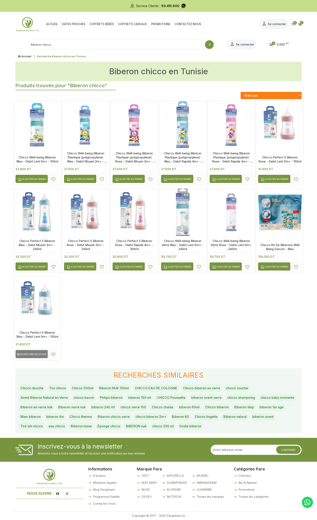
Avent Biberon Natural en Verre (44, 398)
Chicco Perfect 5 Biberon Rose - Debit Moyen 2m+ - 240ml (86, 245)
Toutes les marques (210, 497)
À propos (99, 476)
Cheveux (244, 476)
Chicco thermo (81, 417)
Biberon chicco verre (114, 417)
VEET (145, 476)
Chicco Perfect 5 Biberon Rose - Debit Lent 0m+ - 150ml (279, 159)
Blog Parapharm (103, 489)
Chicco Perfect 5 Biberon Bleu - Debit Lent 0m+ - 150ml (37, 335)
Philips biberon (111, 398)
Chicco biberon (217, 407)
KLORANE (173, 489)
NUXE (145, 489)
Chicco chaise (162, 407)
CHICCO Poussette (171, 398)
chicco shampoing (241, 398)
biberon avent (263, 417)
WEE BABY (149, 483)
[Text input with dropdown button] (117, 44)
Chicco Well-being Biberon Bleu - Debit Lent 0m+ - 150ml (37, 159)
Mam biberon (30, 417)
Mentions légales (104, 483)
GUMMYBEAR (176, 483)
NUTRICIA (173, 497)
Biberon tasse (81, 426)
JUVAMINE (204, 489)
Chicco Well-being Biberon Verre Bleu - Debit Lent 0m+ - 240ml (183, 245)
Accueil (26, 56)
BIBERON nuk (136, 426)
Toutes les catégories (253, 497)
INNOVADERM (206, 483)
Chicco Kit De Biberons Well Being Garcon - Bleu (280, 247)
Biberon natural (235, 417)
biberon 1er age (272, 407)
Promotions (246, 489)
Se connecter (273, 24)
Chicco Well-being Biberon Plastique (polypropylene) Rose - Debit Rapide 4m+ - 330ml (231, 159)
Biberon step (244, 407)
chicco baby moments (277, 398)
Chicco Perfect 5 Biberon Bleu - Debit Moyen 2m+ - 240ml (37, 245)
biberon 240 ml (103, 407)
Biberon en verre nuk (36, 407)
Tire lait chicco (31, 426)
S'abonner (288, 449)
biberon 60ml (189, 407)
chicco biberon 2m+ (150, 417)
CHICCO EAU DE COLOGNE (156, 388)
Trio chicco (57, 388)
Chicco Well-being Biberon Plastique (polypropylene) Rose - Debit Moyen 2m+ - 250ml (134, 159)
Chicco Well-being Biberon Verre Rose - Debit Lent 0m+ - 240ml (231, 245)
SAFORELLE (175, 476)
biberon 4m (55, 417)
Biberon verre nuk (72, 407)
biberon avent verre (206, 398)
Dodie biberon (190, 426)
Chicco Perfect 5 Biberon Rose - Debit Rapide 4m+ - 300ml (134, 245)
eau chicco (57, 426)
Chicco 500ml (82, 388)
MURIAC (202, 476)
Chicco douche (31, 388)
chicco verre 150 (133, 407)
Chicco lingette (206, 417)
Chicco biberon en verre (201, 388)
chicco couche (237, 388)
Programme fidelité (106, 497)
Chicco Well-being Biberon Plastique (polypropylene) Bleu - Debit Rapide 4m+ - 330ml (182, 159)
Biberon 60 (180, 417)
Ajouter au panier (32, 179)
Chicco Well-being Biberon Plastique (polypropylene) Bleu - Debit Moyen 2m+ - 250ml (85, 159)
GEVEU (146, 497)
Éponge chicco (108, 426)
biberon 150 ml (139, 398)
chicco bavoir (84, 398)
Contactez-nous (104, 503)
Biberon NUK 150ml (114, 388)
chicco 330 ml (163, 426)
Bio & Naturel (247, 483)
